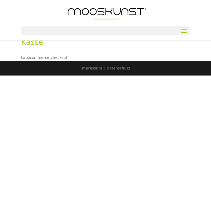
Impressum (91, 68)
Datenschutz (118, 68)
